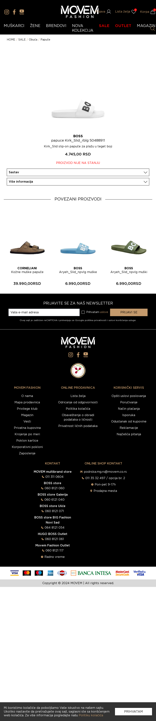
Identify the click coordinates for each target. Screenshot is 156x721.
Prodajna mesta (105, 490)
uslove (104, 312)
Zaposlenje (27, 453)
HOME (11, 39)
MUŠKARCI (14, 26)
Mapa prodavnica (27, 402)
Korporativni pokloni (27, 447)
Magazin (27, 415)
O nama (27, 396)
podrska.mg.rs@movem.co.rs (105, 471)
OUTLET (123, 26)
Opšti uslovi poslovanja (129, 396)
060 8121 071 (54, 511)
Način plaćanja (129, 408)
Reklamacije (129, 427)
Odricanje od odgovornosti (78, 402)
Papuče (45, 39)
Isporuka (128, 415)
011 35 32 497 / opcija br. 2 (105, 478)
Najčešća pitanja (129, 434)
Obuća (33, 39)
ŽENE (35, 26)
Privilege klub (27, 408)
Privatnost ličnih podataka (78, 426)
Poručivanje (128, 402)
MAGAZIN (146, 26)
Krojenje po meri (27, 434)
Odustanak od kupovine (128, 421)
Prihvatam (133, 711)
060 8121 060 (54, 488)
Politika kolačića (78, 408)
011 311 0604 (54, 476)
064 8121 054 (54, 527)
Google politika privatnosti (91, 320)
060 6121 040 (54, 499)
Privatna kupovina (27, 427)
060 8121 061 (54, 539)
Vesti (27, 421)
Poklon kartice (27, 440)
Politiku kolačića (91, 715)
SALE (104, 26)
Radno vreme (54, 556)
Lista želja (78, 396)
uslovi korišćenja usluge (122, 320)
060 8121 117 (55, 550)
